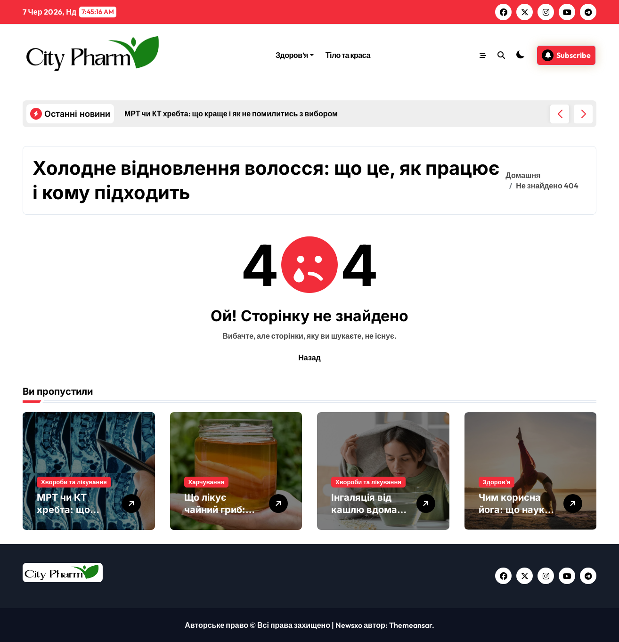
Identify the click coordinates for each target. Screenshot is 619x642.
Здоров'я (497, 482)
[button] (583, 114)
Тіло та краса (348, 55)
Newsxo (348, 625)
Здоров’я (295, 55)
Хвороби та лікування (74, 482)
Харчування (206, 482)
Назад (309, 357)
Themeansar (410, 625)
